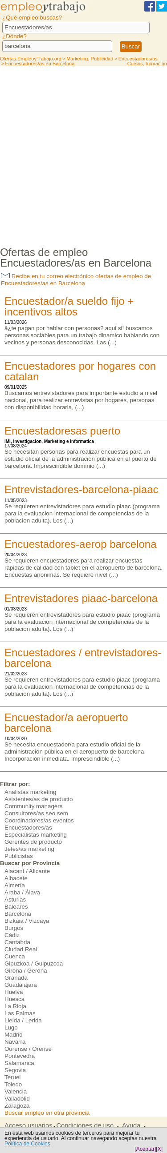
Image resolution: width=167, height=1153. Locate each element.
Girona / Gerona (25, 970)
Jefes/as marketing (29, 849)
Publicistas (18, 856)
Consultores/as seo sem (36, 813)
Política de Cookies (27, 1144)
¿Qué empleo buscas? (32, 17)
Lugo (11, 1027)
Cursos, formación (147, 63)
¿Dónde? (14, 36)
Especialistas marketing (35, 834)
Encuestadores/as (28, 827)
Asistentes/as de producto (38, 799)
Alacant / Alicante (27, 871)
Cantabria (17, 942)
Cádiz (12, 935)
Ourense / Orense (28, 1048)
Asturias (15, 899)
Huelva (13, 992)
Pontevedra (19, 1056)
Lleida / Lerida (23, 1020)
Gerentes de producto (33, 841)
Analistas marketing (30, 792)
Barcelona (17, 913)
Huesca (14, 999)
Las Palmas (20, 1013)
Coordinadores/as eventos (39, 820)
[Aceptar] (145, 1149)
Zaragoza (16, 1105)
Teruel (12, 1077)
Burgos (13, 928)
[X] (159, 1149)
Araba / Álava (22, 892)
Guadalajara (20, 984)
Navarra (14, 1041)
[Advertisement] (83, 154)
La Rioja (15, 1006)
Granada (16, 977)
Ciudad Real (20, 949)
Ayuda (131, 1125)
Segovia (15, 1070)
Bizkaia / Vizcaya (26, 921)
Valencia (15, 1091)
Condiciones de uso (85, 1125)
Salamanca (19, 1063)
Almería (14, 885)
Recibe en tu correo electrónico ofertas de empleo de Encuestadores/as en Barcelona (76, 280)
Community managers (33, 806)
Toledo (13, 1084)
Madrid (13, 1034)
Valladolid (17, 1098)
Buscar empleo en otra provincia (47, 1112)
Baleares (16, 906)
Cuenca (14, 956)
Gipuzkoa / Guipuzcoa (33, 963)
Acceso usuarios (28, 1125)
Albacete (16, 878)
